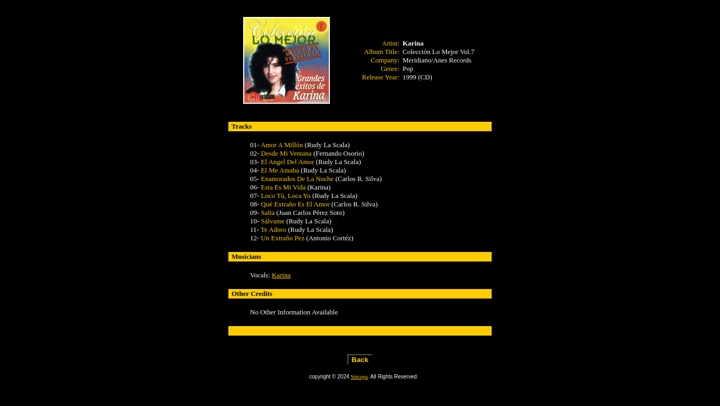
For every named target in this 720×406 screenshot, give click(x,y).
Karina (281, 275)
